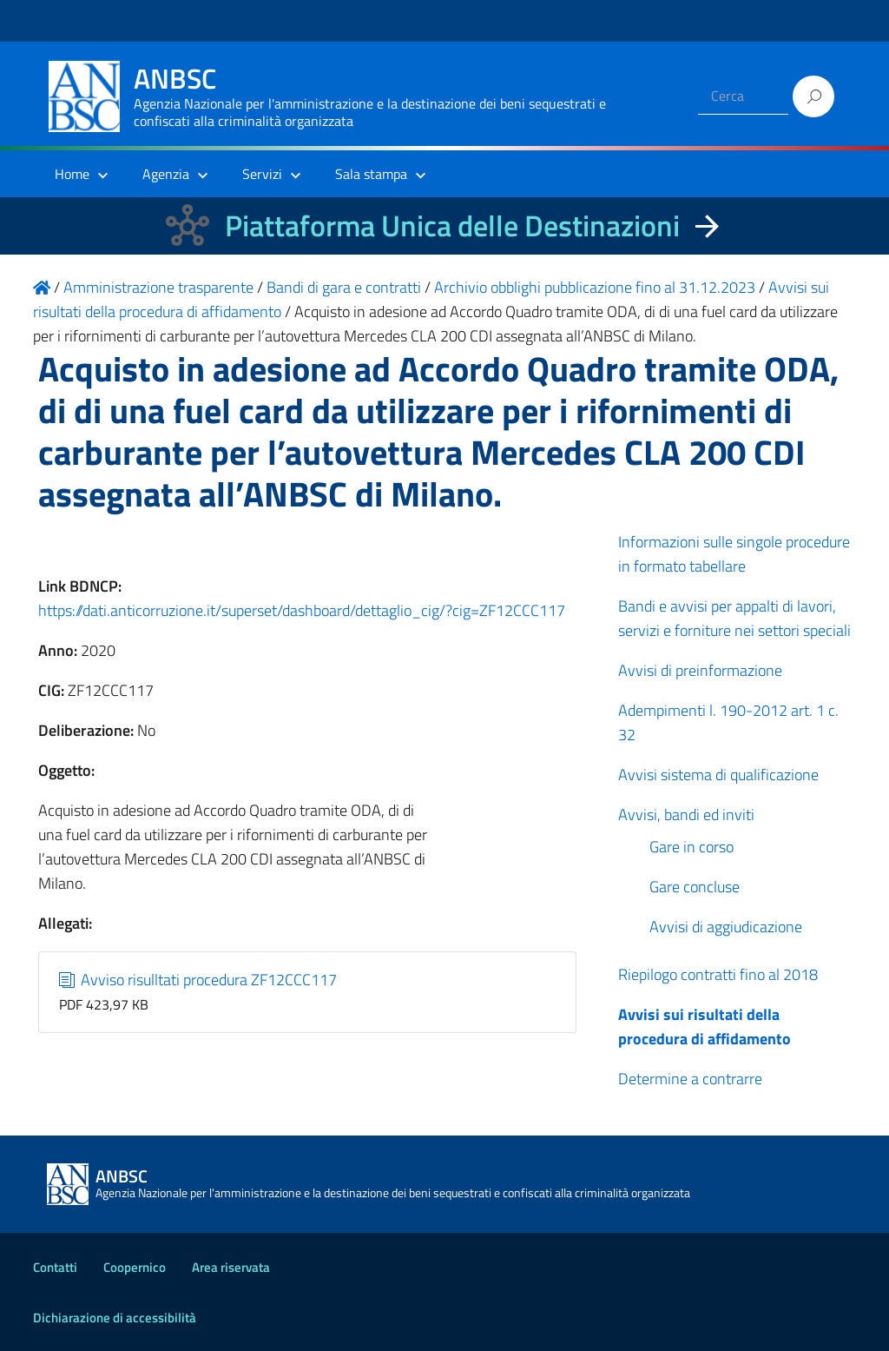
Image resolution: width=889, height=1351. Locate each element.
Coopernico (134, 1267)
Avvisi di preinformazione (700, 670)
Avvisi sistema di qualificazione (718, 774)
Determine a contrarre (690, 1078)
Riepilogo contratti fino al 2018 (718, 974)
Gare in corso (691, 846)
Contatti (55, 1267)
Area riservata (231, 1267)
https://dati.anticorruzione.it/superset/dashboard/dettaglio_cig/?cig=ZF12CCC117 (301, 610)
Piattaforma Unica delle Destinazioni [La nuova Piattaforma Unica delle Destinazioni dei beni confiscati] (452, 225)
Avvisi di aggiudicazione (725, 926)
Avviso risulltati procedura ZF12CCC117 (198, 979)
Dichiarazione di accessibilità (114, 1318)
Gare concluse (694, 886)
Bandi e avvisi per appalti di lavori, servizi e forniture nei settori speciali (734, 618)
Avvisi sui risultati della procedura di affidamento (704, 1026)
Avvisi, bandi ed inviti (686, 814)
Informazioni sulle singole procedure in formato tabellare (734, 554)
